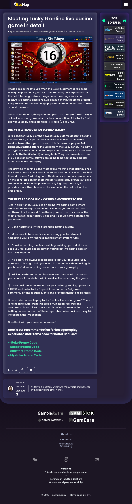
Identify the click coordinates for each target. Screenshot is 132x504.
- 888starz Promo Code (25, 351)
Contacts (66, 439)
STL (89, 495)
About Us (66, 434)
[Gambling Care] (50, 420)
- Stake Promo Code (22, 343)
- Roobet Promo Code (23, 347)
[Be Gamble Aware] (50, 413)
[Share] (22, 370)
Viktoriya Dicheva (21, 31)
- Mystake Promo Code (24, 355)
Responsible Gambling (66, 445)
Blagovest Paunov (54, 31)
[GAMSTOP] (81, 413)
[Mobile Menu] (126, 4)
